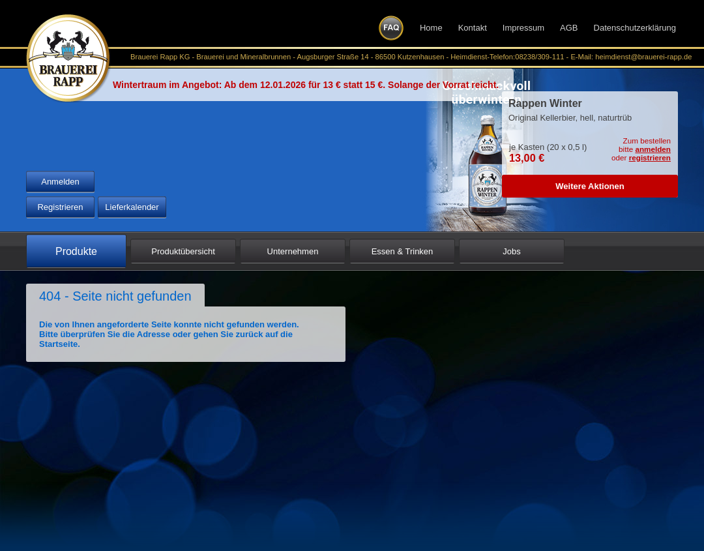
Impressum (523, 28)
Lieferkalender (131, 207)
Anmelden (60, 181)
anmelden (653, 149)
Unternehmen (293, 251)
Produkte (76, 251)
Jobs (511, 251)
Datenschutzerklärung (635, 28)
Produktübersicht (183, 251)
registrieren (650, 157)
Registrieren (60, 207)
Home (431, 28)
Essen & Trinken (402, 251)
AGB (569, 28)
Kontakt (472, 28)
